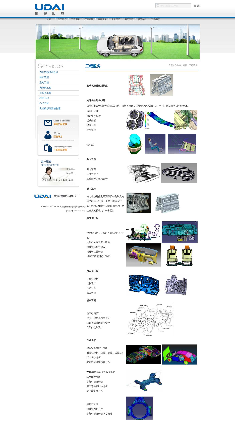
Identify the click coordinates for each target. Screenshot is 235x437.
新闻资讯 (129, 19)
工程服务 (75, 19)
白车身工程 (45, 93)
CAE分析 (44, 103)
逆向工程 (44, 82)
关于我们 (62, 19)
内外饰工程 (45, 87)
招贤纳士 (142, 19)
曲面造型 (44, 77)
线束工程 (44, 98)
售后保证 (115, 19)
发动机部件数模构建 (50, 108)
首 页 (48, 19)
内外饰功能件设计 (48, 72)
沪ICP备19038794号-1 (75, 211)
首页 (185, 65)
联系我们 (155, 19)
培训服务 (102, 19)
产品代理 (89, 19)
